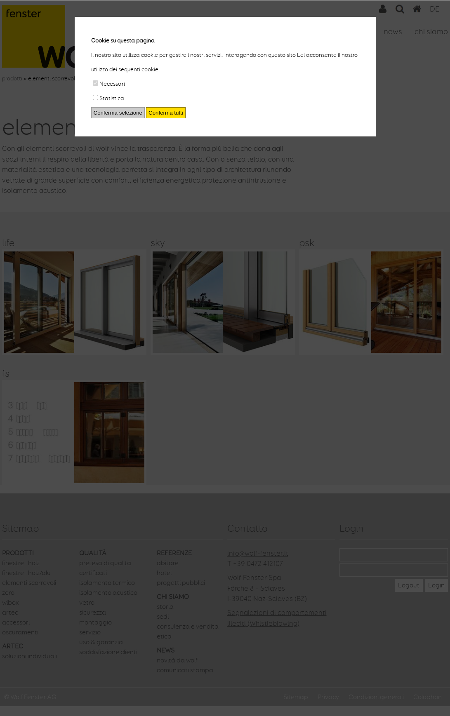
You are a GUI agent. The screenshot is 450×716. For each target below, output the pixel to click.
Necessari (109, 83)
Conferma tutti (165, 113)
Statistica (108, 98)
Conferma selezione (118, 113)
